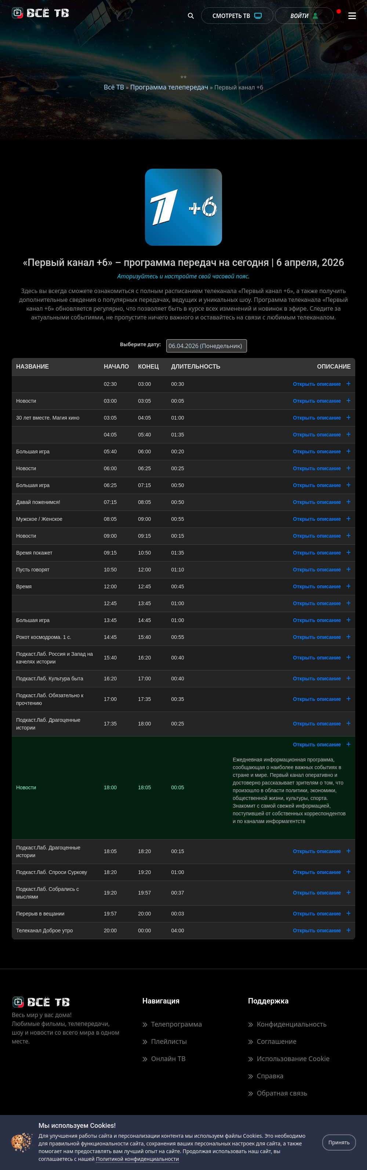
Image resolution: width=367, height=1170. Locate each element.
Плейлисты (164, 1041)
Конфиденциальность (287, 1024)
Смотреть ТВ (237, 15)
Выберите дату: (140, 344)
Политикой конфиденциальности (137, 1158)
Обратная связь (277, 1093)
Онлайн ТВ (164, 1058)
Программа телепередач (169, 87)
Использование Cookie (289, 1058)
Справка (265, 1075)
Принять (339, 1142)
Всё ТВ (114, 87)
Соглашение (272, 1041)
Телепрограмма (172, 1024)
